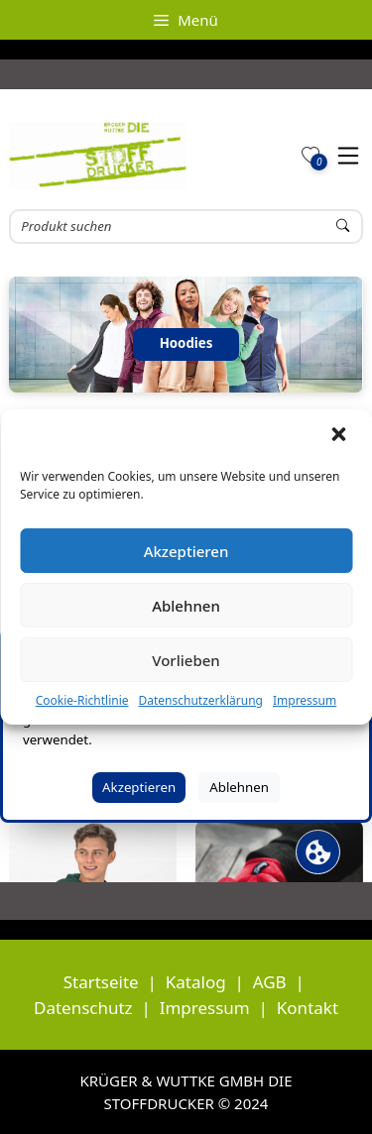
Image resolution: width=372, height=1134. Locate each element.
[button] (340, 436)
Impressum (304, 700)
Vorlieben (185, 660)
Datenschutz (83, 1007)
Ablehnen (186, 606)
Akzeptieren (186, 551)
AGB (270, 981)
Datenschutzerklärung (201, 700)
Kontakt (307, 1007)
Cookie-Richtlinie (82, 700)
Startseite (101, 981)
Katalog (196, 981)
